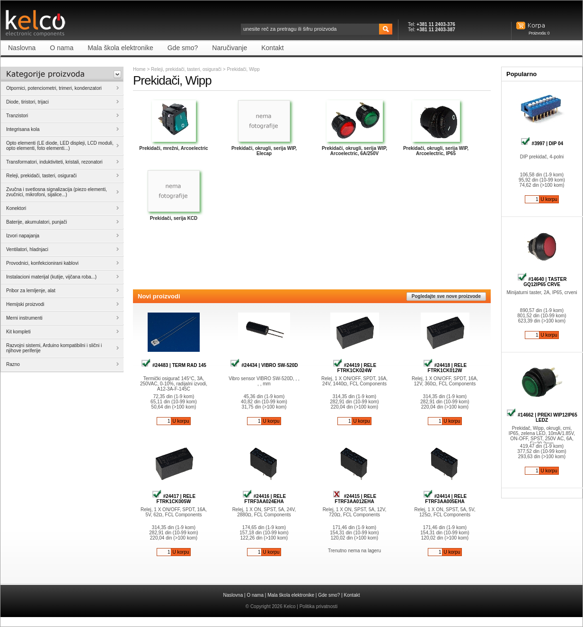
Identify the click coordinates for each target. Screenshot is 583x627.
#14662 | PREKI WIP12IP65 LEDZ (541, 417)
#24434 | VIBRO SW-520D (264, 365)
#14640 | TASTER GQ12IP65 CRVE (542, 282)
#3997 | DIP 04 (542, 143)
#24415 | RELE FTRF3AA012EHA (354, 499)
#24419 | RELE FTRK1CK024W (354, 368)
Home (139, 69)
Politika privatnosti (319, 606)
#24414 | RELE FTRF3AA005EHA (445, 499)
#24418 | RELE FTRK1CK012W (445, 368)
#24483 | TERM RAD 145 (173, 365)
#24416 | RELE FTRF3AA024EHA (264, 499)
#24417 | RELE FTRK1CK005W (173, 499)
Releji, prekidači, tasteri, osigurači (186, 69)
